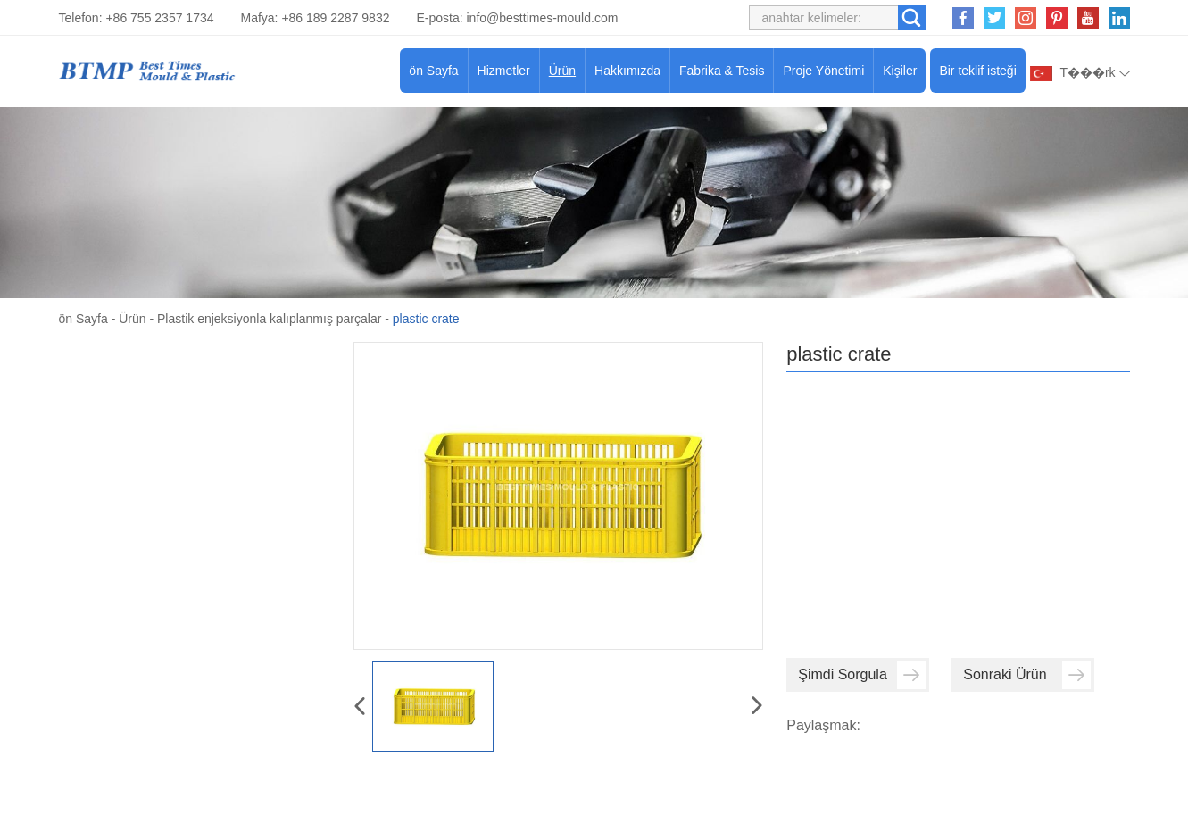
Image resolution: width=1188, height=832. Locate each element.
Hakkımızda (627, 70)
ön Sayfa (433, 70)
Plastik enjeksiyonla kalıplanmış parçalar (269, 319)
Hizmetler (504, 70)
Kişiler (900, 70)
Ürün (562, 70)
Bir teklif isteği (977, 70)
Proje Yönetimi (823, 70)
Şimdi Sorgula (862, 675)
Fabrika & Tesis (721, 70)
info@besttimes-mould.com (543, 18)
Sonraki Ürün (1027, 675)
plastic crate (426, 319)
